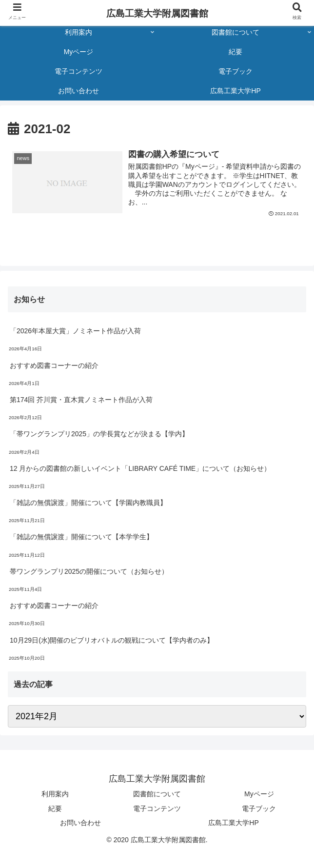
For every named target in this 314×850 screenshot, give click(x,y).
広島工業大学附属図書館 (157, 13)
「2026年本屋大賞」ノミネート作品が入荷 (75, 331)
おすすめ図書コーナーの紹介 (54, 365)
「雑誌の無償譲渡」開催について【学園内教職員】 (88, 502)
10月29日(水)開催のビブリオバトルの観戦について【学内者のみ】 (112, 640)
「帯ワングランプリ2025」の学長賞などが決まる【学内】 (99, 434)
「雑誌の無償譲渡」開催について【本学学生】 (81, 537)
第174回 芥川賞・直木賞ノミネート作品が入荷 (81, 400)
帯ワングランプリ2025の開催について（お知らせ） (89, 571)
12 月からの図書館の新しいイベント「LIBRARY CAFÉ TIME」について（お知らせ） (140, 468)
